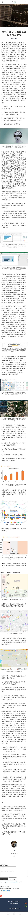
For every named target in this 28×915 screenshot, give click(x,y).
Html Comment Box (12, 882)
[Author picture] (14, 844)
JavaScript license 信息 (14, 908)
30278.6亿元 (18, 87)
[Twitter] (14, 913)
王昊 (14, 850)
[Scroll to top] (20, 913)
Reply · (5, 890)
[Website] (14, 856)
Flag (8, 890)
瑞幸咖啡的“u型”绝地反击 (16, 524)
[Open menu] (2, 2)
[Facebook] (8, 913)
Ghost (16, 903)
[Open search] (25, 2)
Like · (1, 890)
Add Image (12, 879)
